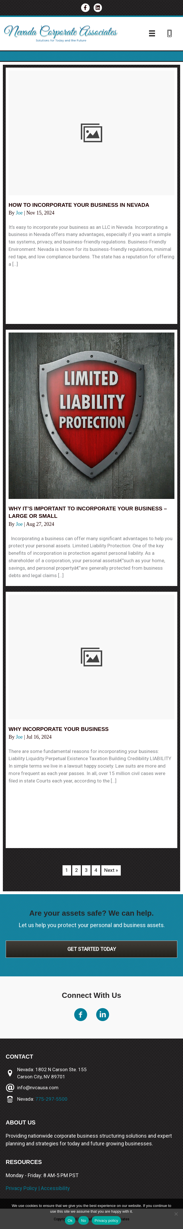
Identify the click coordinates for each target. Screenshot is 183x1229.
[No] (176, 1214)
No (83, 1220)
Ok (70, 1220)
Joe (20, 213)
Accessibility (55, 1188)
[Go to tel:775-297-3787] (169, 34)
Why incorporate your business (61, 729)
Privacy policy (106, 1220)
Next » (111, 870)
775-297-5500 (51, 1099)
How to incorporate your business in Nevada (83, 205)
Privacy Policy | (23, 1188)
